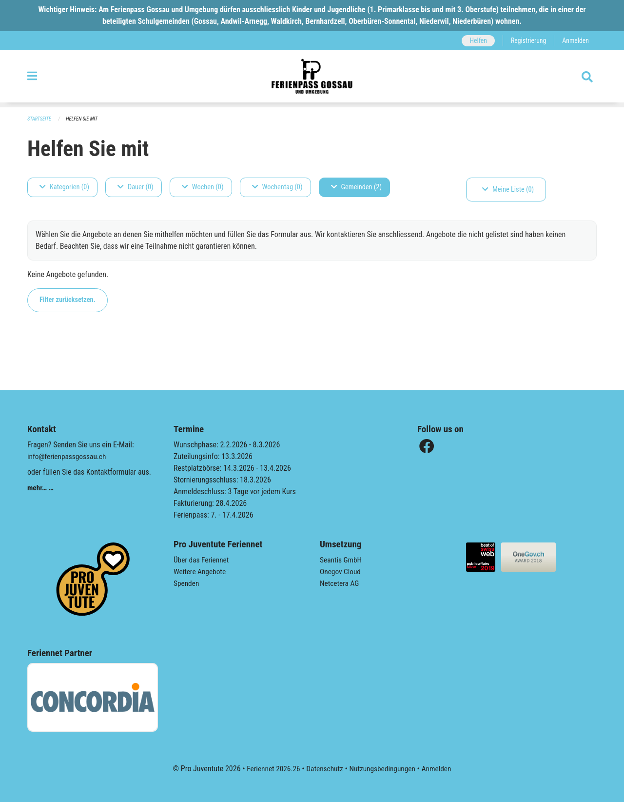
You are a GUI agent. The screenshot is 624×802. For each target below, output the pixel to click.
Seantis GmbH (342, 559)
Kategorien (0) (64, 187)
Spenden (187, 583)
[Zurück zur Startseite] (311, 79)
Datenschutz (324, 768)
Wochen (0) (203, 187)
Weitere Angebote (201, 571)
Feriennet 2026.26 (270, 768)
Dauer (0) (135, 187)
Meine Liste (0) (508, 189)
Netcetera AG (340, 583)
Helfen (475, 41)
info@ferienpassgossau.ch (68, 456)
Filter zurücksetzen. (67, 300)
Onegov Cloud (341, 571)
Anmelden (575, 41)
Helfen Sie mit (84, 119)
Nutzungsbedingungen (383, 768)
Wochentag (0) (277, 187)
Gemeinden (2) (356, 187)
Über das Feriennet (202, 559)
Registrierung (526, 41)
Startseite (40, 119)
